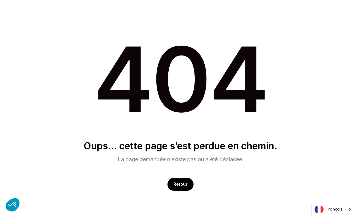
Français (329, 209)
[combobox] (333, 209)
